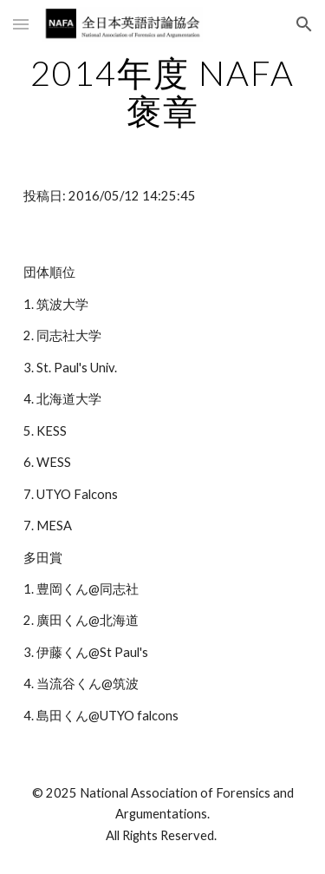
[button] (21, 24)
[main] (162, 92)
